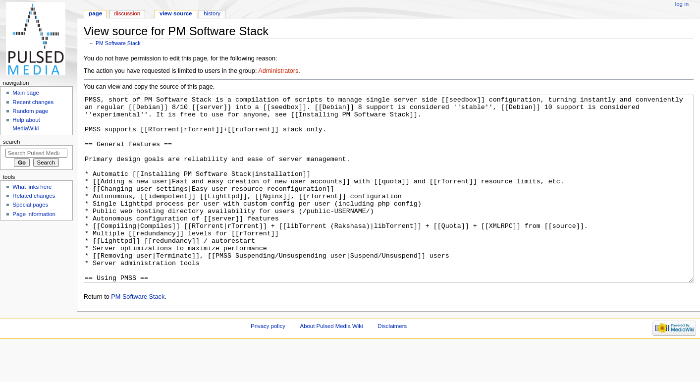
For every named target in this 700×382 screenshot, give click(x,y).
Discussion (127, 13)
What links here (32, 187)
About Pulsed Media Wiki (331, 363)
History (212, 13)
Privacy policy (268, 363)
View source (176, 13)
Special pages (30, 205)
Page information (33, 214)
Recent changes (33, 102)
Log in (682, 4)
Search (11, 142)
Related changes (33, 196)
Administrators (278, 70)
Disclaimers (392, 363)
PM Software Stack (118, 43)
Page (95, 13)
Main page (25, 93)
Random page (30, 111)
